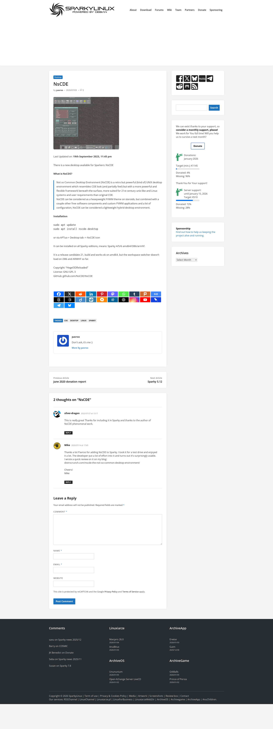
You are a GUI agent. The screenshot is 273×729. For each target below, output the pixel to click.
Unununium (116, 671)
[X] (69, 294)
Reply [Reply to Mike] (68, 482)
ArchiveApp (193, 699)
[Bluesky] (69, 305)
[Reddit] (80, 294)
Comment (60, 511)
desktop (74, 320)
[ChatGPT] (123, 299)
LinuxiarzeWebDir (145, 699)
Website (58, 578)
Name (57, 550)
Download (145, 10)
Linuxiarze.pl (104, 699)
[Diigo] (80, 299)
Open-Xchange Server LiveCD (125, 679)
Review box (172, 696)
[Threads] (59, 299)
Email (57, 564)
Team (178, 10)
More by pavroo (80, 347)
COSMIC (63, 646)
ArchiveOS (162, 699)
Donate (202, 10)
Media (132, 696)
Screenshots (156, 696)
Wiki (169, 10)
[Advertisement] (136, 41)
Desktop (57, 77)
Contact (184, 696)
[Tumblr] (134, 294)
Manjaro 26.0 (116, 639)
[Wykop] (91, 299)
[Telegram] (59, 305)
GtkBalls (174, 671)
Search (214, 107)
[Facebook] (59, 294)
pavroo (59, 90)
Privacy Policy (110, 591)
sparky (92, 320)
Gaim (172, 646)
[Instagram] (134, 299)
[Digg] (113, 299)
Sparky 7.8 (65, 665)
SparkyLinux (75, 696)
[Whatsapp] (123, 294)
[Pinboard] (156, 299)
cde (66, 320)
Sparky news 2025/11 (70, 659)
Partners (189, 10)
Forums (159, 10)
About (133, 10)
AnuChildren (209, 699)
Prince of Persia (178, 679)
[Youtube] (145, 299)
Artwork (142, 696)
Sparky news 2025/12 (69, 639)
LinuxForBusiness (122, 699)
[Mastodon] (113, 294)
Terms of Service (130, 591)
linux (83, 320)
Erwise (173, 639)
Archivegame (178, 699)
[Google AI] (69, 299)
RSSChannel (70, 699)
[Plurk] (145, 294)
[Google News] (156, 294)
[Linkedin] (91, 294)
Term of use (91, 696)
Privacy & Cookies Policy (113, 696)
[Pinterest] (102, 294)
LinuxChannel (87, 699)
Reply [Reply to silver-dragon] (68, 433)
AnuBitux (114, 646)
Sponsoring (216, 10)
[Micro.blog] (102, 299)
